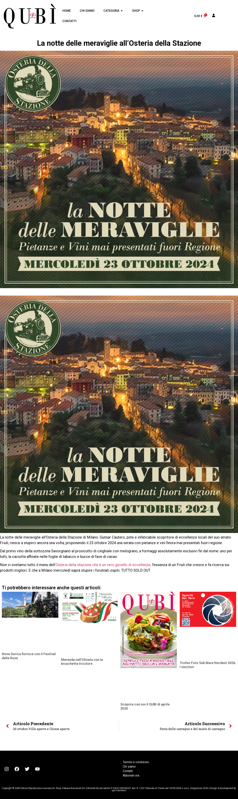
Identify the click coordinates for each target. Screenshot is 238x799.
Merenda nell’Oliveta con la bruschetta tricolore (82, 662)
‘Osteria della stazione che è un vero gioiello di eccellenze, (103, 565)
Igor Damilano (119, 790)
